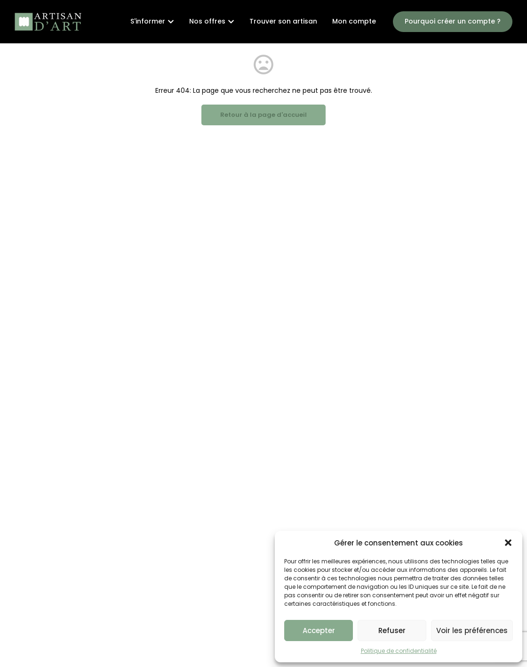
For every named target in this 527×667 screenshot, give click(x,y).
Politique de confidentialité (399, 651)
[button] (508, 542)
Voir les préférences (472, 630)
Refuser (392, 630)
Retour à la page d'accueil (263, 114)
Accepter (319, 630)
